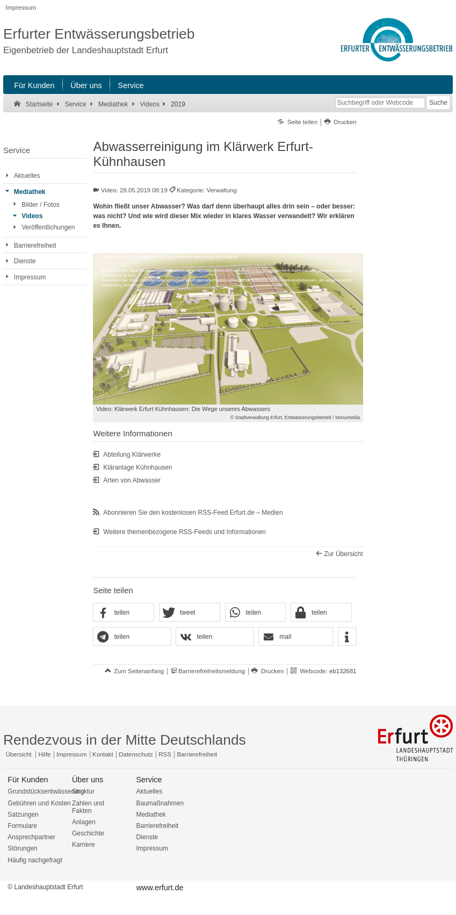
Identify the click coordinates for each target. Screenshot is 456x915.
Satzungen (23, 814)
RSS (164, 754)
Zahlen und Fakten (88, 807)
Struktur (83, 791)
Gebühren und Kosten (39, 803)
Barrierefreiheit (197, 754)
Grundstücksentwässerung (46, 791)
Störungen (22, 848)
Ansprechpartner (31, 837)
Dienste (147, 837)
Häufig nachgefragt (35, 860)
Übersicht (19, 754)
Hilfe (45, 754)
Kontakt (102, 754)
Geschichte (88, 833)
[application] (228, 329)
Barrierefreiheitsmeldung (211, 671)
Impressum (21, 7)
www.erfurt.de (160, 887)
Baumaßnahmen (160, 803)
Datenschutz (136, 754)
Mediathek (150, 814)
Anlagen (84, 822)
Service (131, 85)
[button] (123, 612)
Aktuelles (149, 791)
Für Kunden (34, 85)
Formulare (22, 826)
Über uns (86, 85)
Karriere (83, 844)
